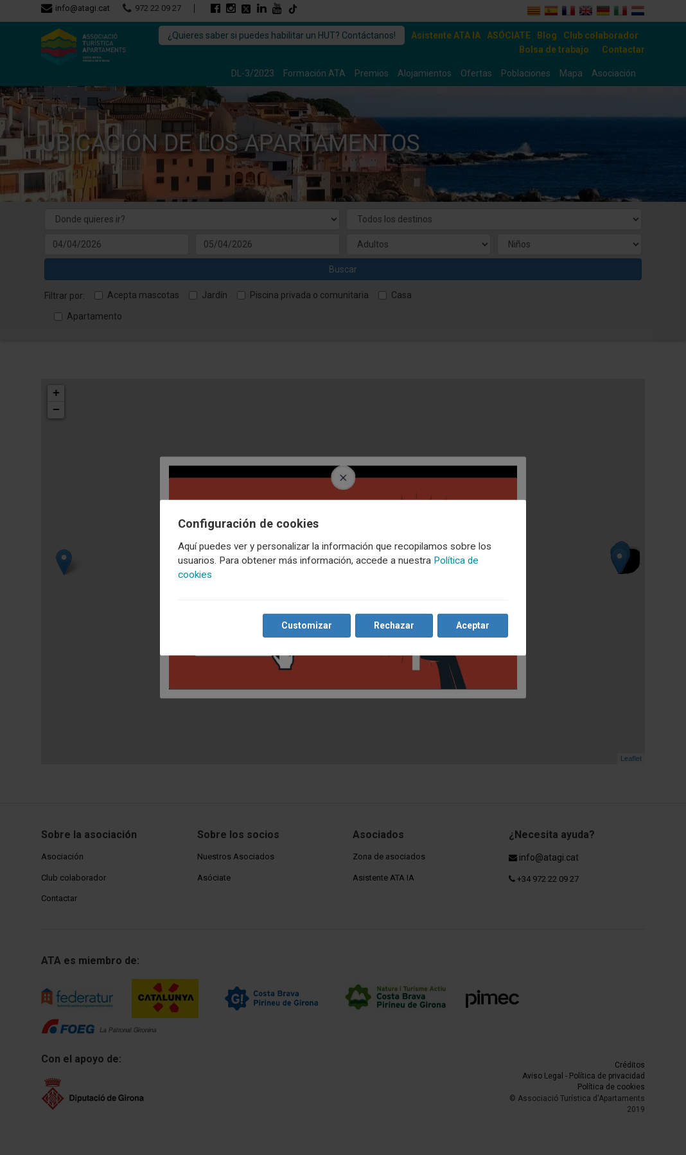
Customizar (306, 625)
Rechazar (394, 625)
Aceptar (472, 625)
